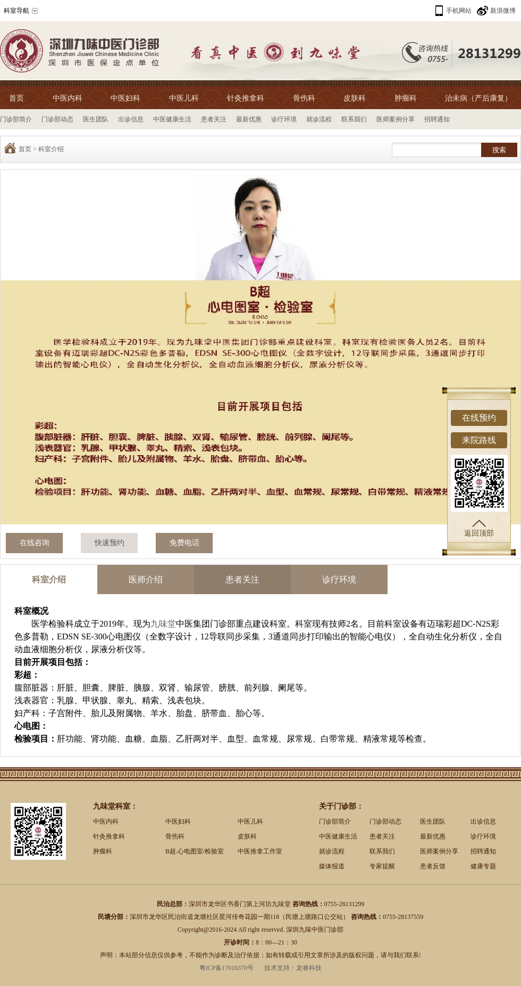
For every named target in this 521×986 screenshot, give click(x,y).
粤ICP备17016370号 (226, 968)
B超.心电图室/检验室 (194, 851)
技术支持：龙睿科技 (293, 968)
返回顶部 (479, 528)
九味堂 (163, 623)
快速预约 (109, 543)
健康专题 (483, 866)
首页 (16, 98)
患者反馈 (433, 866)
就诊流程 (319, 119)
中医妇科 (125, 98)
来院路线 (479, 440)
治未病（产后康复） (478, 98)
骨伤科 (304, 98)
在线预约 (479, 417)
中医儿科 (184, 98)
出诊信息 (131, 119)
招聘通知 (437, 119)
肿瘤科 (405, 98)
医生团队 (95, 119)
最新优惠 (249, 119)
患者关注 (213, 119)
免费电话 (184, 543)
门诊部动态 (57, 119)
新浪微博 (503, 10)
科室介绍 (51, 149)
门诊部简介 (16, 119)
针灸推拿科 (245, 98)
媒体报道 (331, 866)
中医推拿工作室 (260, 851)
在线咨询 (34, 543)
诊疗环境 (284, 119)
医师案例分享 (395, 119)
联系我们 (354, 119)
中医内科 (67, 98)
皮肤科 (354, 98)
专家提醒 (382, 866)
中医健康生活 (172, 119)
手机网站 (459, 10)
